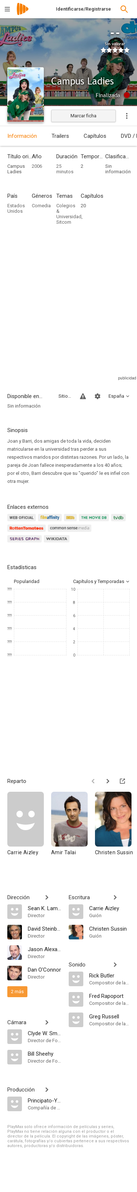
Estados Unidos (16, 208)
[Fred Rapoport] (109, 995)
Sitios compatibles (64, 396)
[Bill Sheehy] (44, 1053)
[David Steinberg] (44, 928)
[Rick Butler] (109, 975)
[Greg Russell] (109, 1016)
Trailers (60, 136)
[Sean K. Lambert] (44, 908)
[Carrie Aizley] (29, 830)
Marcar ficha (83, 115)
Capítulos (95, 136)
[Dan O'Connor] (44, 969)
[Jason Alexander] (44, 949)
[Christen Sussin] (109, 928)
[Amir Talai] (73, 830)
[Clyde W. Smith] (44, 1033)
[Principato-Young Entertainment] (44, 1100)
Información (22, 136)
